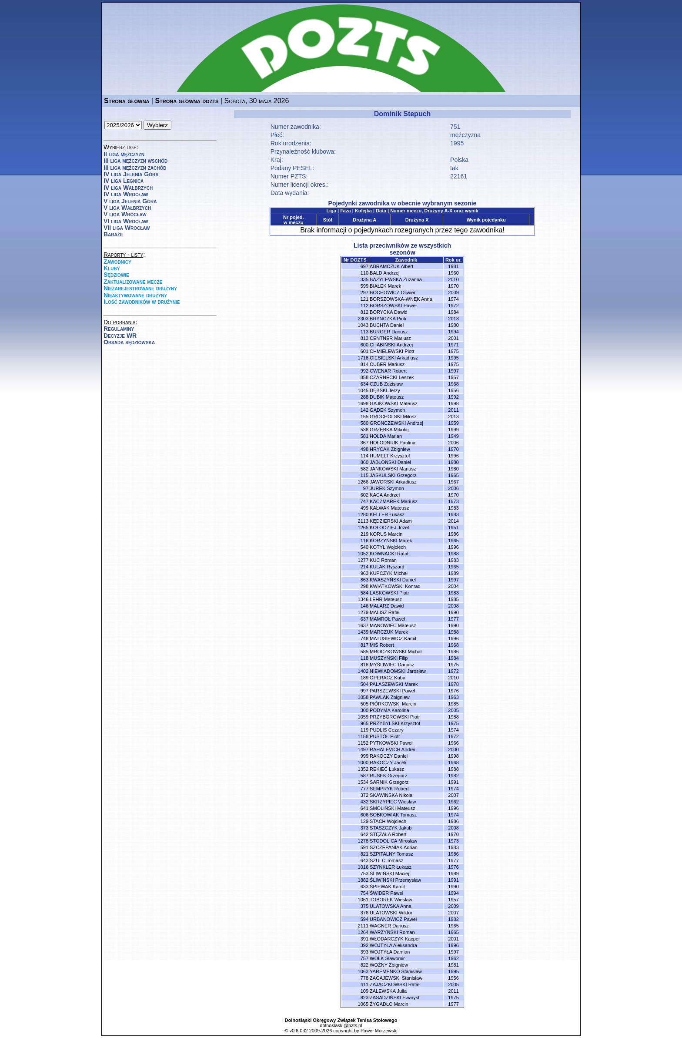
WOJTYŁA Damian (390, 951)
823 (364, 997)
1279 (363, 612)
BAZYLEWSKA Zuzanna (396, 279)
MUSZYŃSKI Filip (389, 658)
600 (364, 344)
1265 (363, 527)
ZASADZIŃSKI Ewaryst (394, 997)
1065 (363, 1004)
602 (364, 494)
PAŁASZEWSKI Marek (394, 684)
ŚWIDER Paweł (386, 893)
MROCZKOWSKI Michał (395, 651)
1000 (363, 762)
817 (364, 645)
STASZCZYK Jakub (390, 827)
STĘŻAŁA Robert (388, 834)
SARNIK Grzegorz (389, 782)
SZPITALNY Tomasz (391, 854)
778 (364, 978)
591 (364, 847)
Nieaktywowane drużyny (135, 295)
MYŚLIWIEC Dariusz (392, 664)
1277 (363, 560)
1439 (363, 632)
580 (364, 423)
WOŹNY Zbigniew (389, 964)
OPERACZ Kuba (387, 677)
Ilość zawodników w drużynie (142, 301)
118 (364, 658)
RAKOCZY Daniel (389, 756)
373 (364, 827)
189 (364, 677)
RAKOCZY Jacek (388, 762)
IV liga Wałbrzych (128, 187)
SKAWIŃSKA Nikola (391, 795)
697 (364, 266)
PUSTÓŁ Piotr (385, 736)
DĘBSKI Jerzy (385, 390)
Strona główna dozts (186, 100)
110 (364, 272)
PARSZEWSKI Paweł (392, 690)
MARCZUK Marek (389, 632)
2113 (363, 521)
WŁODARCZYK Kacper (395, 938)
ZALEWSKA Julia (388, 991)
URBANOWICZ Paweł (393, 919)
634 (364, 383)
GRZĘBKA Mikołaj (389, 429)
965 (364, 723)
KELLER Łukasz (387, 514)
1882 (363, 880)
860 (364, 462)
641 (364, 808)
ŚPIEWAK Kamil (387, 886)
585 (364, 651)
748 (364, 638)
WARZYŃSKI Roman (392, 932)
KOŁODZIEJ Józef (389, 527)
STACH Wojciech (388, 821)
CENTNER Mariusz (390, 338)
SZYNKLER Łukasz (390, 867)
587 (364, 775)
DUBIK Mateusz (387, 397)
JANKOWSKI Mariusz (393, 468)
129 (364, 821)
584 (364, 592)
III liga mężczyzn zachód (135, 167)
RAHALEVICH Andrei (392, 749)
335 (364, 279)
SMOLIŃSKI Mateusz (392, 808)
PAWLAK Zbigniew (390, 697)
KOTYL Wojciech (388, 547)
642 (364, 834)
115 (364, 475)
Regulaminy (119, 328)
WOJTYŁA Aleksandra (393, 945)
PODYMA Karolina (389, 710)
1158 (363, 736)
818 (364, 664)
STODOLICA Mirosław (393, 840)
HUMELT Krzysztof (390, 455)
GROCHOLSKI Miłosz (393, 416)
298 (364, 586)
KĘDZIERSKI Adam (391, 521)
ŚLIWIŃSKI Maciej (389, 873)
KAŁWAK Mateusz (389, 508)
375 (364, 906)
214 (364, 566)
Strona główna (126, 100)
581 (364, 436)
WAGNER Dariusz (389, 925)
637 (364, 618)
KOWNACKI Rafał (389, 553)
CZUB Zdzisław (386, 383)
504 (364, 684)
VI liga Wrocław (126, 221)
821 (364, 854)
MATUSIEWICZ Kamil (393, 638)
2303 (363, 318)
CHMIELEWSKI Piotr (392, 351)
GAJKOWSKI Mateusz (394, 403)
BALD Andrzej (384, 272)
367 (364, 442)
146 (364, 605)
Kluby (112, 268)
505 (364, 703)
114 (364, 455)
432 (364, 801)
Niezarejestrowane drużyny (140, 288)
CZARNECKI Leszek (392, 377)
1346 (363, 599)
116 (364, 540)
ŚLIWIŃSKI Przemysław (395, 880)
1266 (363, 481)
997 (364, 690)
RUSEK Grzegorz (388, 775)
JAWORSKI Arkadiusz (393, 481)
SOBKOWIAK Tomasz (393, 814)
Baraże (113, 234)
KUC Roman (383, 560)
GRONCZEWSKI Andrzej (396, 423)
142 (364, 410)
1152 (363, 743)
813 (364, 338)
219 (364, 534)
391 (364, 938)
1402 (363, 671)
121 (364, 299)
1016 (363, 867)
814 (364, 364)
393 (364, 951)
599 (364, 286)
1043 (363, 325)
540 (364, 547)
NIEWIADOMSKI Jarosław (398, 671)
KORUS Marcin (386, 534)
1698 (363, 403)
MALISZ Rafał (384, 612)
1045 (363, 390)
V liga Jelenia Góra (130, 201)
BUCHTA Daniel (387, 325)
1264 (363, 932)
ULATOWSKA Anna (390, 906)
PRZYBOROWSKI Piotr (395, 716)
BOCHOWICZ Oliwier (392, 292)
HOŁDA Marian (386, 436)
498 (364, 449)
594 (364, 919)
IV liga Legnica (124, 180)
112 (364, 305)
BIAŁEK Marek (385, 286)
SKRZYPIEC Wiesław (393, 801)
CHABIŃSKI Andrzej (391, 344)
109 (364, 991)
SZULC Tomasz (386, 860)
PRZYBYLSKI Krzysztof (395, 723)
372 (364, 795)
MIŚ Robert (382, 645)
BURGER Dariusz (389, 331)
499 (364, 508)
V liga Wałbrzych (127, 207)
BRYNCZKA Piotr (388, 318)
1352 (363, 769)
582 (364, 468)
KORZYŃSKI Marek (391, 540)
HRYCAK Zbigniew (390, 449)
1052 (363, 553)
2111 (363, 925)
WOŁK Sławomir (387, 958)
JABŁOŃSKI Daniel (390, 462)
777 (364, 788)
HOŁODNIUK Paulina (392, 442)
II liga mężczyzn (124, 154)
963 (364, 573)
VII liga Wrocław (127, 227)
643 (364, 860)
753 (364, 873)
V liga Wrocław (125, 214)
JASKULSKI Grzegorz (393, 475)
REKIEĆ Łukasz (387, 769)
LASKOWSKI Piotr (389, 592)
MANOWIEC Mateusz (393, 625)
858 (364, 377)
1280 (363, 514)
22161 (458, 176)
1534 (363, 782)
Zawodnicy (117, 261)
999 (364, 756)
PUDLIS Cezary (387, 729)
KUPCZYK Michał (389, 573)
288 (364, 397)
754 (364, 893)
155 (364, 416)
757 (364, 958)
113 (364, 331)
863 (364, 579)
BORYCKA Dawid (389, 312)
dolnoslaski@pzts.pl (341, 1025)
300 (364, 710)
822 (364, 964)
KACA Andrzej (385, 494)
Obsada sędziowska (129, 342)
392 (364, 945)
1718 (363, 357)
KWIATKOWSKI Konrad (395, 586)
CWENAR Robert (388, 370)
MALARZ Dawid (387, 605)
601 (364, 351)
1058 (363, 697)
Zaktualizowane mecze (133, 281)
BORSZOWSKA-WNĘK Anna (401, 299)
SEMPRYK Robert (389, 788)
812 (364, 312)
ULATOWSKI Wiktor (391, 912)
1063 (363, 971)
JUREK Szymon (387, 488)
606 (364, 814)
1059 (363, 716)
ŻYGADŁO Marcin (389, 1004)
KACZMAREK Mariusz (394, 501)
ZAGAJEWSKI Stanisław (396, 978)
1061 (363, 899)
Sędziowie (116, 274)
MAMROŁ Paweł (387, 618)
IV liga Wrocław (126, 194)
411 (364, 984)
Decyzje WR (120, 335)
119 (364, 729)
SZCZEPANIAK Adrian (394, 847)
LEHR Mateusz (386, 599)
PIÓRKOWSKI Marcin (393, 703)
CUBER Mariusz (387, 364)
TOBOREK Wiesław (391, 899)
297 (364, 292)
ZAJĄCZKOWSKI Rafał (394, 984)
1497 (363, 749)
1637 (363, 625)
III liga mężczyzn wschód (135, 160)
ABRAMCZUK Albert (391, 266)
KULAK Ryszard (387, 566)
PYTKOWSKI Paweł (391, 743)
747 (364, 501)
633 (364, 886)
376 (364, 912)
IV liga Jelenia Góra (131, 174)
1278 (363, 840)
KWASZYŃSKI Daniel (393, 579)
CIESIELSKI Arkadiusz (394, 357)
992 (364, 370)
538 (364, 429)
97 (365, 488)
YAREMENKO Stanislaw (396, 971)
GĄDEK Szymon (387, 410)
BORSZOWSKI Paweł (393, 305)
